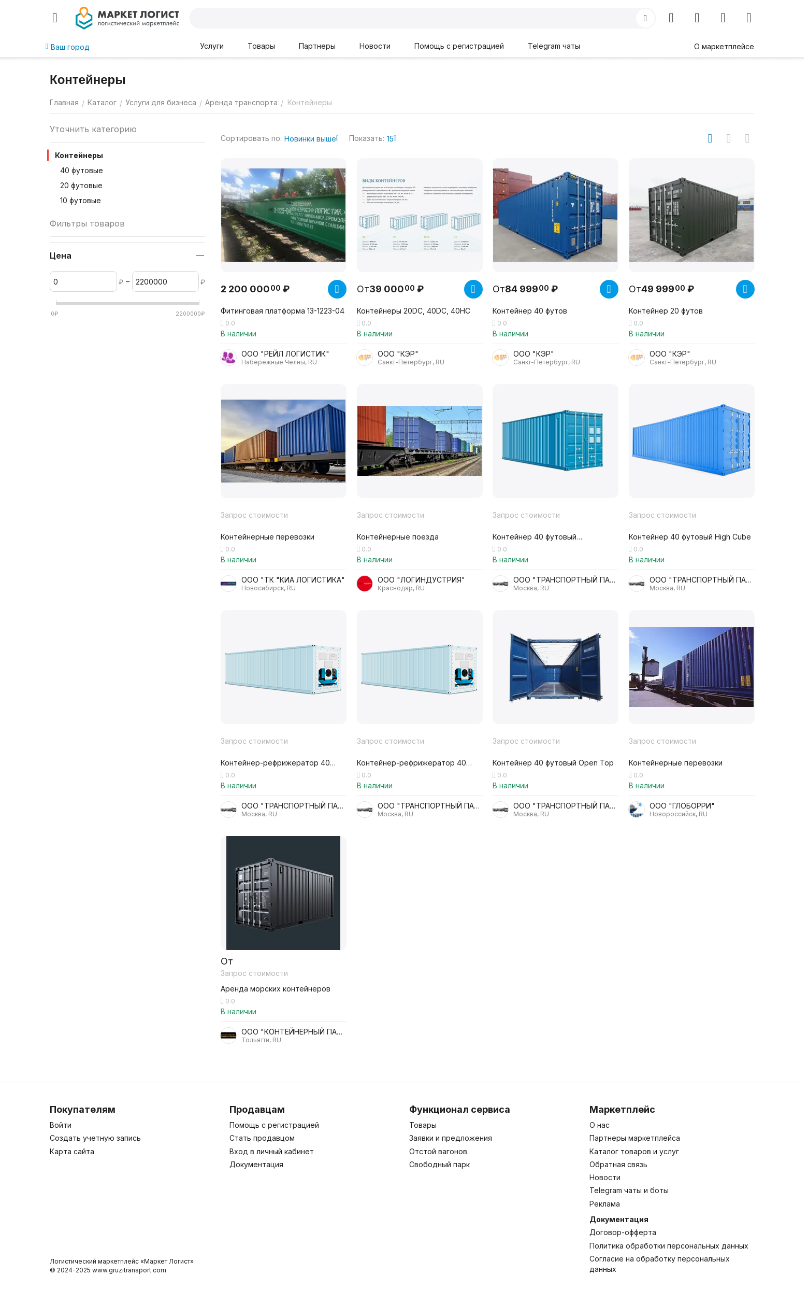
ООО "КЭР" (398, 353)
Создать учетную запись (95, 1137)
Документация (256, 1164)
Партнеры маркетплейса (634, 1137)
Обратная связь (618, 1164)
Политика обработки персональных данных (668, 1245)
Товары (261, 45)
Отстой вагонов (438, 1151)
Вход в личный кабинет (271, 1151)
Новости (375, 45)
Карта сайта (72, 1151)
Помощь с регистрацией (459, 45)
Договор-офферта (622, 1232)
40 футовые (81, 170)
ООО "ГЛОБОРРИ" (682, 805)
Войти (60, 1125)
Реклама (604, 1203)
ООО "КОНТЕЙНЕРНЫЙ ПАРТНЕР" (294, 1031)
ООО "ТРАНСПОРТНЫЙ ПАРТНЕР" (565, 579)
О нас (599, 1125)
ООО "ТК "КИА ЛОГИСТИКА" (293, 579)
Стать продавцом (262, 1137)
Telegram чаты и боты (629, 1190)
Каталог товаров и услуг (634, 1151)
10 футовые (80, 200)
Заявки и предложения (450, 1137)
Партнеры (317, 45)
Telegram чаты (554, 45)
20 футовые (81, 185)
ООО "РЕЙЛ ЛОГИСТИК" (285, 353)
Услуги (212, 45)
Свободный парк (439, 1164)
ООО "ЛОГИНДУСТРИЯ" (421, 579)
